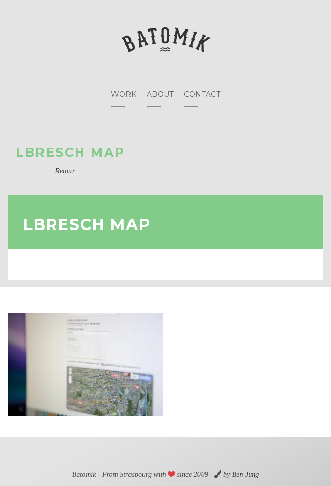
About (160, 94)
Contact (202, 94)
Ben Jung (245, 474)
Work (123, 94)
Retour (65, 171)
